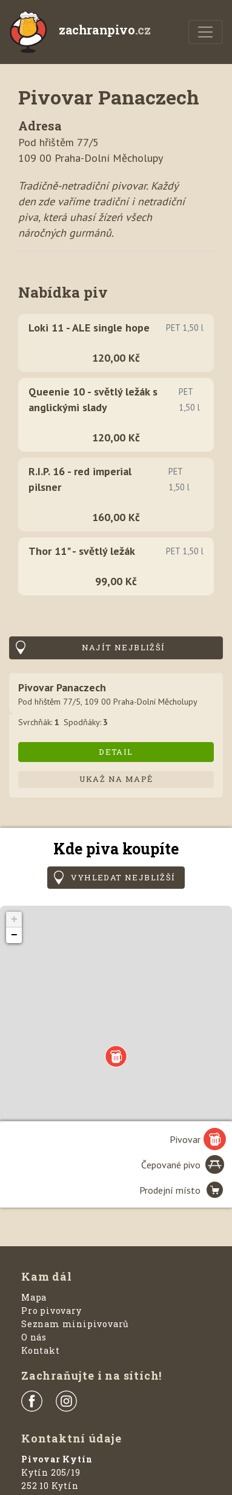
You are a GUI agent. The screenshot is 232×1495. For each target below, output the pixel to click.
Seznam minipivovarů (75, 1324)
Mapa (34, 1297)
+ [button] (14, 919)
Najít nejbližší (123, 647)
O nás (34, 1337)
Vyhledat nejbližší (123, 877)
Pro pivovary (51, 1310)
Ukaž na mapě (116, 778)
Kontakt (40, 1350)
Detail (116, 751)
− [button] (14, 935)
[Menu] (205, 32)
